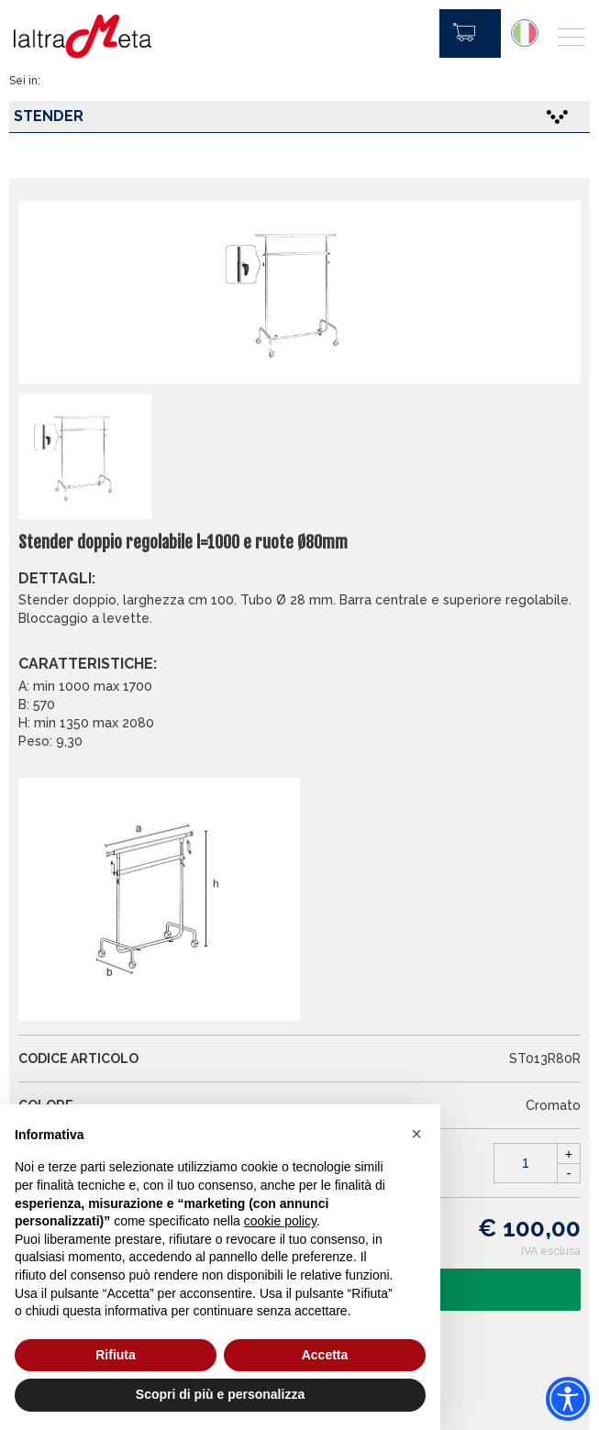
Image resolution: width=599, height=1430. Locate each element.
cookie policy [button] (280, 1221)
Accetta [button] (325, 1354)
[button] (416, 1133)
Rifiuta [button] (115, 1354)
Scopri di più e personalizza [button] (220, 1394)
